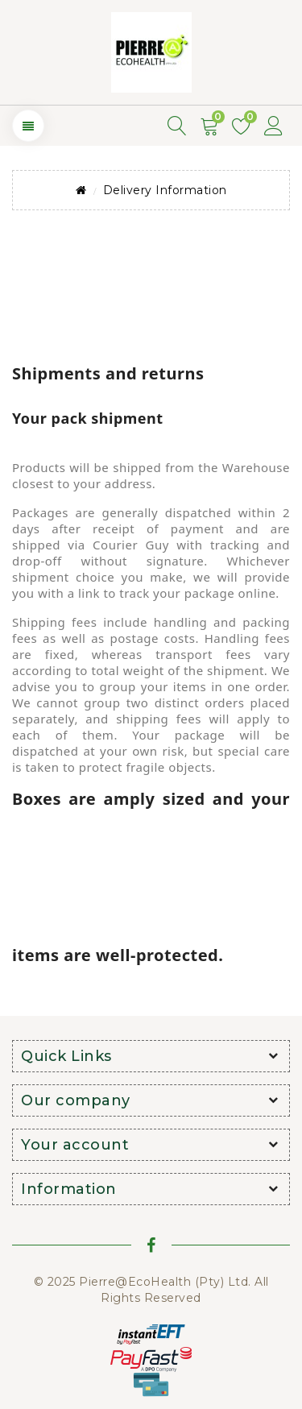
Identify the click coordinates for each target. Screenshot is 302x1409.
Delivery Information (165, 190)
